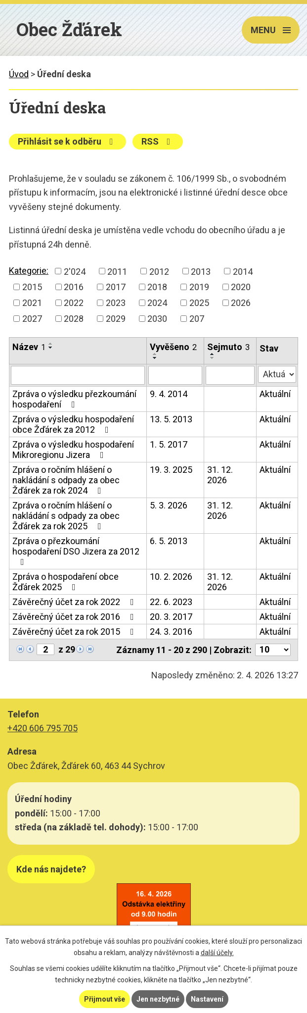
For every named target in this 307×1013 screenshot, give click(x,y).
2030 (157, 318)
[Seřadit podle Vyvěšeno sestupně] (155, 358)
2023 (116, 303)
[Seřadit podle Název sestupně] (50, 348)
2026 (241, 303)
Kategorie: (28, 270)
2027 (32, 318)
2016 (74, 287)
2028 (74, 318)
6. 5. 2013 (168, 541)
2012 (159, 271)
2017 (116, 287)
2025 (199, 303)
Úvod (19, 74)
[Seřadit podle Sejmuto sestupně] (212, 358)
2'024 (75, 271)
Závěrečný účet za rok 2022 (75, 602)
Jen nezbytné (157, 999)
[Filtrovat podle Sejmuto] (230, 375)
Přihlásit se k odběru (67, 141)
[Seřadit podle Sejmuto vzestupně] (212, 354)
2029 (116, 318)
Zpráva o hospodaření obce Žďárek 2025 (65, 581)
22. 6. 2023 (171, 602)
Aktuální (275, 394)
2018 (157, 287)
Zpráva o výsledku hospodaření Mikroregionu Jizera (73, 449)
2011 (117, 271)
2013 (201, 271)
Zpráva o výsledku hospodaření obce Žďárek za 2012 (73, 424)
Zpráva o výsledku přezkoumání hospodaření (74, 399)
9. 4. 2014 (168, 394)
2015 (32, 287)
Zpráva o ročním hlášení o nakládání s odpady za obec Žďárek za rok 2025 (66, 515)
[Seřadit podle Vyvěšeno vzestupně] (155, 354)
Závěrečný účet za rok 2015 (75, 631)
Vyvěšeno (173, 347)
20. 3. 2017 (171, 616)
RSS (158, 141)
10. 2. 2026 (171, 576)
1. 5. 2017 (168, 444)
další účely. (217, 953)
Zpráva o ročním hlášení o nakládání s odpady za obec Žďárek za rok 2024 (66, 480)
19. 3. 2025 (171, 469)
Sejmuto (228, 347)
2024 (157, 303)
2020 (241, 287)
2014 (243, 271)
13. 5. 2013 (171, 419)
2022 (74, 303)
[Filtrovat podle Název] (78, 375)
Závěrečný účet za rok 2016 (75, 616)
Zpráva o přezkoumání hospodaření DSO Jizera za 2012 (75, 551)
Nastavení (207, 999)
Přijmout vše (104, 999)
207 (196, 318)
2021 (32, 303)
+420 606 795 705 (42, 728)
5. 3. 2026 (168, 505)
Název (28, 347)
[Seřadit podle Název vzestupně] (50, 344)
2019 (199, 287)
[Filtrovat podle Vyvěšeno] (175, 375)
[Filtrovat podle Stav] (277, 374)
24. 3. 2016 (171, 631)
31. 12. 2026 (220, 474)
